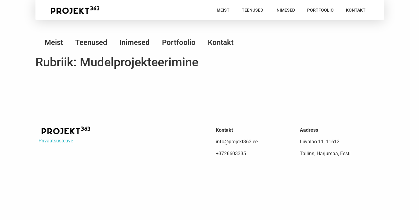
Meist (223, 10)
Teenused (252, 10)
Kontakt (356, 10)
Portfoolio (320, 10)
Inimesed (285, 10)
